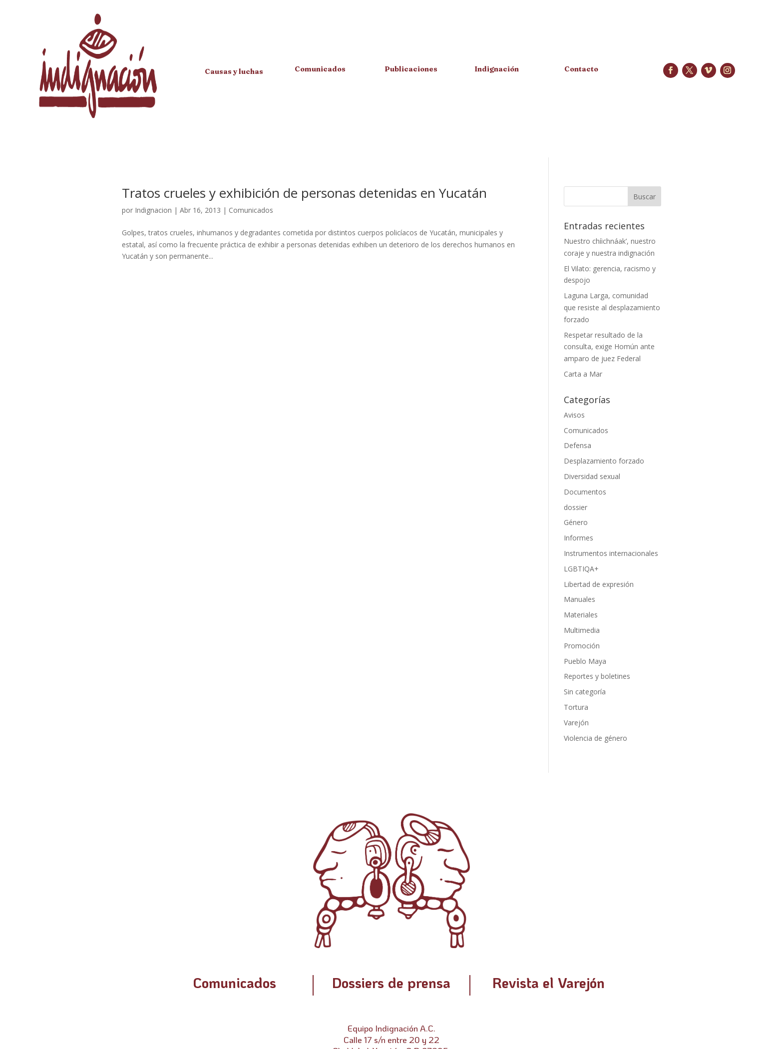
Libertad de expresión (599, 584)
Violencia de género (595, 738)
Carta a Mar (583, 374)
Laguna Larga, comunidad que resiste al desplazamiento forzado (612, 307)
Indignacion (153, 210)
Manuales (579, 599)
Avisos (574, 415)
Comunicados (251, 210)
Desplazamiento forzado (604, 461)
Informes (578, 537)
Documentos (585, 492)
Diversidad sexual (592, 476)
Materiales (581, 614)
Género (576, 522)
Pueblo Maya (585, 661)
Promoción (582, 645)
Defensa (577, 445)
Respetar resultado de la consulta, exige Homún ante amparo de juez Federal (609, 347)
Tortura (576, 707)
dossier (575, 507)
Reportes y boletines (597, 676)
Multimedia (582, 630)
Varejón (576, 722)
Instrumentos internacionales (611, 553)
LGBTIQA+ (581, 568)
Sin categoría (585, 691)
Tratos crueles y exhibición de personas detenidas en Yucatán (304, 193)
